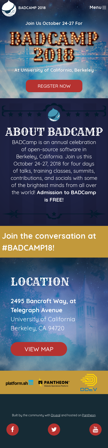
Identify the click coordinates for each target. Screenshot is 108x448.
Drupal (55, 415)
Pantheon (89, 415)
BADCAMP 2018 (32, 7)
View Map (39, 349)
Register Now (54, 86)
